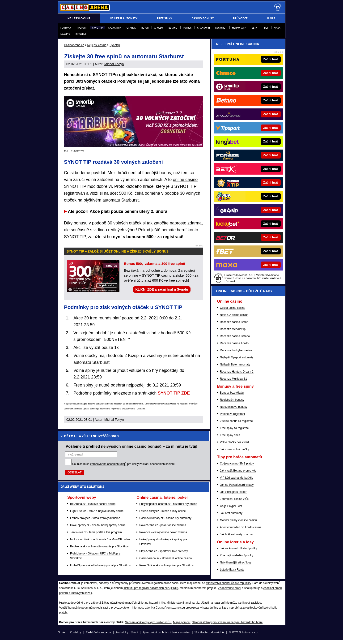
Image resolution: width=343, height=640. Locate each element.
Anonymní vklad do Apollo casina (241, 527)
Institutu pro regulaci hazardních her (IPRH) (150, 588)
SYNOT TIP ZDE (174, 393)
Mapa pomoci (181, 622)
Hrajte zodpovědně (73, 404)
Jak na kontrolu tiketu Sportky (238, 548)
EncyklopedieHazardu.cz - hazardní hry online (168, 504)
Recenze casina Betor (234, 322)
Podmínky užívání (126, 632)
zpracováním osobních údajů (108, 464)
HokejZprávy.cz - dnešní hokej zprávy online (98, 525)
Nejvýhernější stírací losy (235, 562)
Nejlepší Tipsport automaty (237, 357)
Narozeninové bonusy (233, 406)
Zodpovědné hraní (229, 588)
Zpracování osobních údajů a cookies (166, 632)
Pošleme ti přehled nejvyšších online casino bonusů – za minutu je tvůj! (131, 446)
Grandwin (203, 27)
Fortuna (65, 27)
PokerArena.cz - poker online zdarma (162, 525)
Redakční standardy (98, 632)
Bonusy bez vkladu (232, 392)
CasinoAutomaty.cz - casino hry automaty (165, 518)
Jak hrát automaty (231, 513)
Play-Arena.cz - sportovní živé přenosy (163, 551)
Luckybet (220, 27)
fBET (265, 27)
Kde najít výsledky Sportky (236, 555)
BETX (254, 27)
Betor (144, 27)
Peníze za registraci (232, 414)
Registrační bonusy (232, 399)
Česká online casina (232, 307)
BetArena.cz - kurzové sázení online (92, 504)
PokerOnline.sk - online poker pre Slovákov (166, 565)
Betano (173, 27)
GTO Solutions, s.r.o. (245, 632)
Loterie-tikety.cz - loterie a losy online (162, 511)
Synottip (97, 27)
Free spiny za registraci (234, 428)
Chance (131, 27)
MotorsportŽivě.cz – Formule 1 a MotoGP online (100, 539)
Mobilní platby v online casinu (238, 520)
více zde (141, 409)
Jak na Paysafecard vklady (237, 484)
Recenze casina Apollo (234, 343)
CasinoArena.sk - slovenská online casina (165, 558)
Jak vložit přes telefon (233, 492)
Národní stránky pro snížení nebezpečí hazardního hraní (227, 622)
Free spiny (83, 385)
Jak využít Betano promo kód (238, 470)
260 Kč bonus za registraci (236, 421)
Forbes (187, 27)
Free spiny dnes (230, 435)
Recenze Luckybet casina (236, 350)
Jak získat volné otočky (234, 449)
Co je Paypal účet (231, 506)
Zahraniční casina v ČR (235, 499)
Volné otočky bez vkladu (235, 442)
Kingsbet (81, 33)
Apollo (158, 27)
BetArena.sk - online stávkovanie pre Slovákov (99, 546)
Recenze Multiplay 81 (233, 378)
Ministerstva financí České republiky (228, 583)
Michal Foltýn (114, 64)
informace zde (141, 607)
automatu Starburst (91, 362)
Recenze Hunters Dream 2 (237, 371)
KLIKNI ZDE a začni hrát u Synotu (161, 289)
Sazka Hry (114, 27)
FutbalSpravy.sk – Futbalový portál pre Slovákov (100, 565)
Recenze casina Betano (235, 336)
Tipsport (81, 27)
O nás (61, 632)
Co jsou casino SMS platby (237, 463)
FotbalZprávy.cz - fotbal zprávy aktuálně (95, 518)
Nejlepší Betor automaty (235, 364)
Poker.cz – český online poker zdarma (163, 532)
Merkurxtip (239, 27)
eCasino (65, 33)
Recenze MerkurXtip (233, 329)
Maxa (277, 27)
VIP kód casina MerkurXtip (236, 477)
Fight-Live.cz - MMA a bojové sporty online (96, 511)
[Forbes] (264, 155)
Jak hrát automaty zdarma (236, 534)
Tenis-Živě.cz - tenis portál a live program (96, 532)
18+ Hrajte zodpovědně (209, 632)
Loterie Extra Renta (232, 569)
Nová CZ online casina (234, 315)
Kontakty (75, 632)
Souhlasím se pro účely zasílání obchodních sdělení (123, 464)
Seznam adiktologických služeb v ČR (148, 622)
